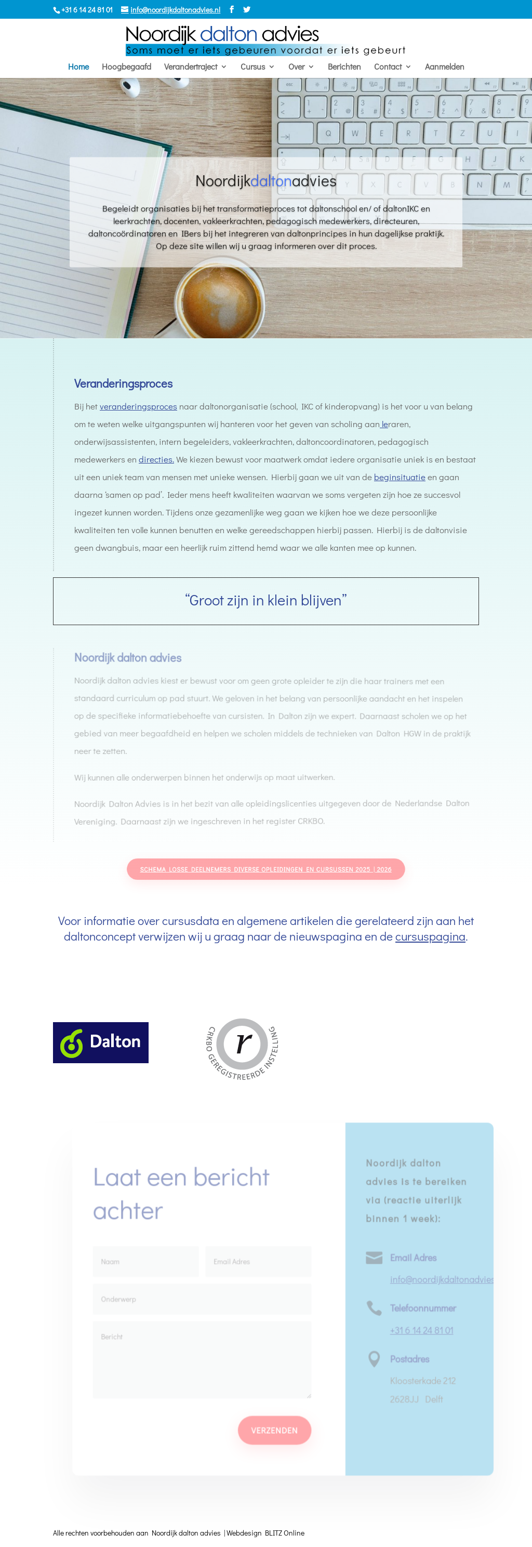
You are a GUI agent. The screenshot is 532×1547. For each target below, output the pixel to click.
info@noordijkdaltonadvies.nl (445, 1279)
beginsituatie (398, 477)
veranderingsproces (138, 406)
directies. (156, 459)
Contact (388, 67)
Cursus (253, 67)
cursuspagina (430, 936)
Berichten (344, 67)
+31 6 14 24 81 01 (420, 1330)
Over (296, 67)
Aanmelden (444, 67)
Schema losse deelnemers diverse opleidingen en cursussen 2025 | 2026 (266, 869)
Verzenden (274, 1429)
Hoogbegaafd (126, 67)
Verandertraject (190, 67)
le (383, 424)
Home (78, 67)
